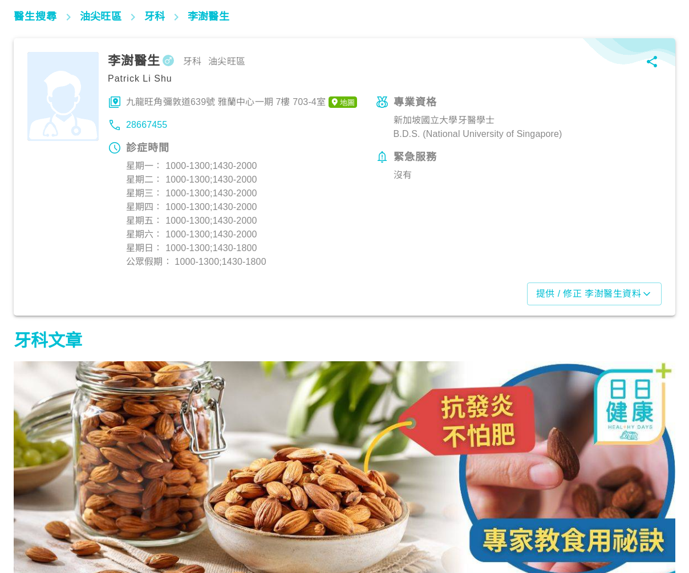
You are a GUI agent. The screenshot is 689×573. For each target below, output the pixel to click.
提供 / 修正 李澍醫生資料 (594, 294)
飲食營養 (37, 523)
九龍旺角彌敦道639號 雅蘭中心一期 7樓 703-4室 (241, 102)
